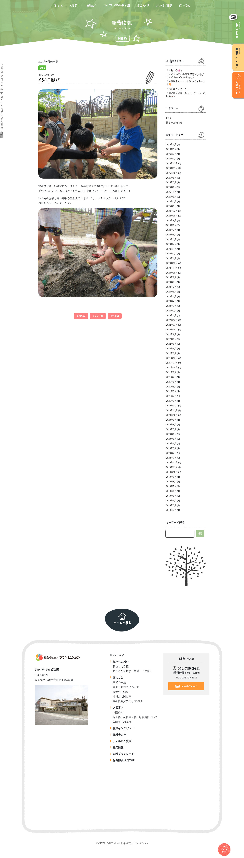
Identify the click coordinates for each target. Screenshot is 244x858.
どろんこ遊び (49, 79)
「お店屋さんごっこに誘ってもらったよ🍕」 (186, 83)
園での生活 (119, 682)
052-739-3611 (189, 668)
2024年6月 (171, 234)
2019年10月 (172, 472)
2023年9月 (171, 277)
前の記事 (81, 316)
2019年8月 (171, 481)
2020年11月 (172, 410)
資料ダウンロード (123, 753)
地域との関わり (122, 696)
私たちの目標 (121, 666)
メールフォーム (189, 686)
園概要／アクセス (238, 59)
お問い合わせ (236, 29)
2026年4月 (171, 144)
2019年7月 (171, 486)
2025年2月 (171, 201)
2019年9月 (171, 477)
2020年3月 (171, 448)
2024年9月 (171, 220)
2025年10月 (172, 173)
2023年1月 (171, 315)
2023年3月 (171, 306)
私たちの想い (121, 661)
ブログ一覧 (98, 316)
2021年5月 (171, 386)
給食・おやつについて (126, 687)
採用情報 (184, 5)
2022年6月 (171, 344)
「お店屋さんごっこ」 (177, 89)
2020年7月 (171, 429)
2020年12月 (172, 405)
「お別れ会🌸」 (174, 70)
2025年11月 (172, 168)
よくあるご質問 (164, 5)
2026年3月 (171, 149)
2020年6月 (171, 434)
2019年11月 (172, 467)
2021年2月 (171, 396)
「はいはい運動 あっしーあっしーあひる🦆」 (186, 94)
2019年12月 (172, 462)
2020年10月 (172, 415)
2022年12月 (172, 320)
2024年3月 (171, 249)
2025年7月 (171, 182)
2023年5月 (171, 296)
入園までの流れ (122, 721)
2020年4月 (171, 443)
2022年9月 (171, 334)
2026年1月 (171, 158)
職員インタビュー (123, 728)
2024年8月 (171, 225)
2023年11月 (172, 268)
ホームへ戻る (122, 623)
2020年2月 (171, 453)
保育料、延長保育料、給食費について (135, 717)
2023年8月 (171, 282)
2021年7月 (171, 377)
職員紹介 (91, 5)
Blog (42, 67)
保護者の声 (143, 5)
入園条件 (118, 712)
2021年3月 (171, 391)
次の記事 (115, 316)
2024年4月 (171, 244)
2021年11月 (172, 363)
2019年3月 (171, 505)
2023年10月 (172, 273)
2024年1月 (171, 258)
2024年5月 (171, 239)
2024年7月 (171, 230)
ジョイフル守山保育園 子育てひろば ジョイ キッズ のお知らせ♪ (185, 76)
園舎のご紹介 (121, 691)
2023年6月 (171, 292)
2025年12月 (172, 163)
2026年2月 (171, 154)
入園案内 (74, 5)
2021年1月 (171, 401)
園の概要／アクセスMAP (127, 701)
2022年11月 (172, 325)
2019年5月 (171, 496)
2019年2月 (171, 510)
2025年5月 (171, 192)
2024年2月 (171, 253)
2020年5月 (171, 439)
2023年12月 (172, 263)
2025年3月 (171, 197)
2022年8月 (171, 339)
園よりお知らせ (174, 122)
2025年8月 (171, 178)
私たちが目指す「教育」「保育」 (132, 671)
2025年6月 (171, 187)
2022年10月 (172, 329)
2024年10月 (172, 215)
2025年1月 (171, 206)
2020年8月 (171, 424)
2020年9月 (171, 420)
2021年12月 (172, 358)
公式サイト (238, 89)
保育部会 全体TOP (124, 760)
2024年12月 (172, 211)
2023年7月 (171, 287)
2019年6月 (171, 491)
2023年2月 (171, 310)
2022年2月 (171, 353)
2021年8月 (171, 372)
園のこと (58, 5)
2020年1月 (171, 458)
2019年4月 (171, 500)
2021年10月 (172, 367)
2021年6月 (171, 382)
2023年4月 (171, 301)
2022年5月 (171, 348)
